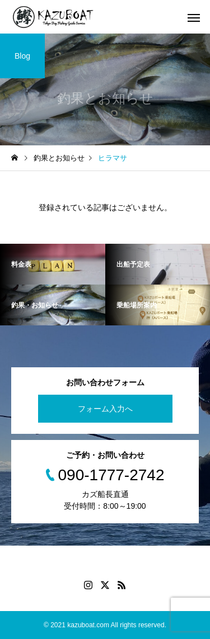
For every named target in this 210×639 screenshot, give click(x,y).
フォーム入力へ (105, 408)
